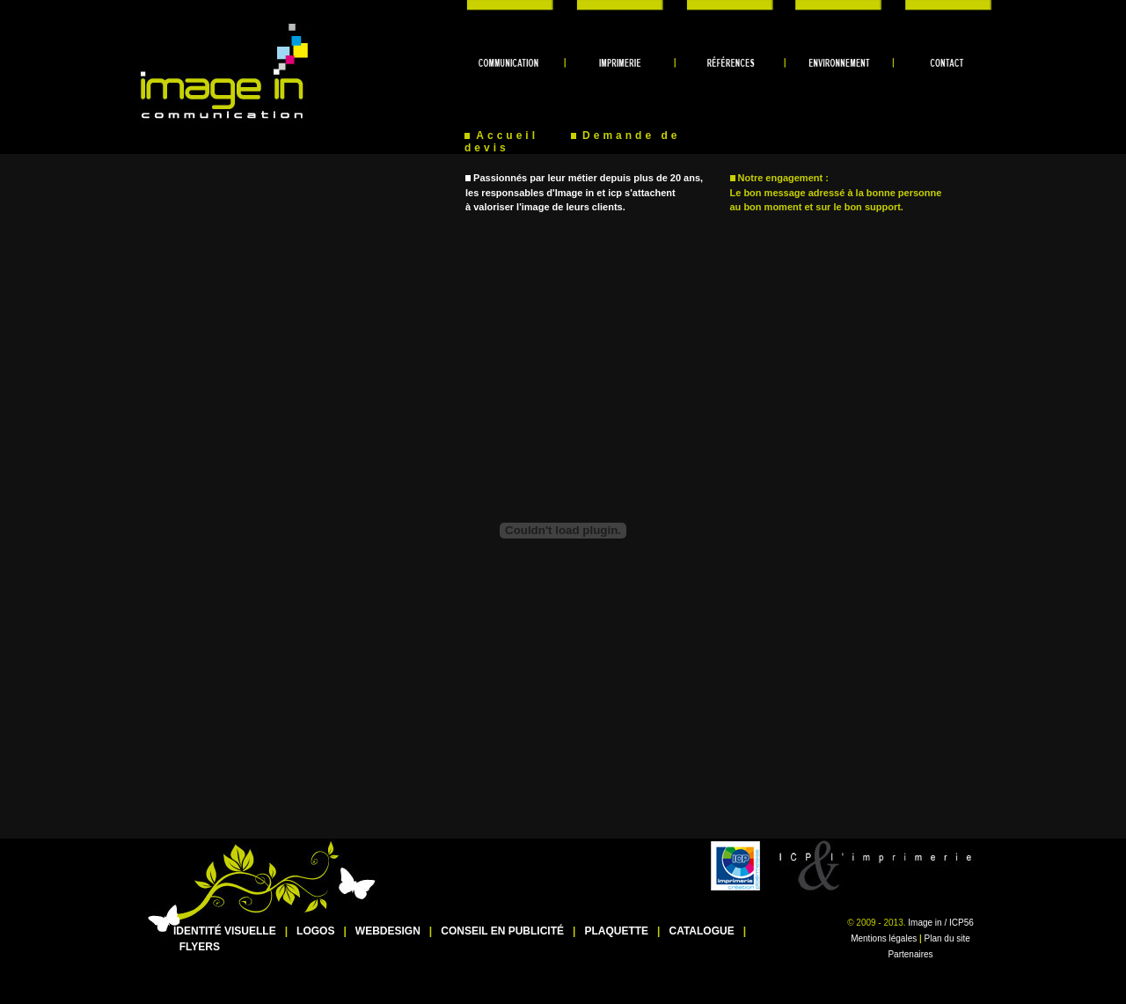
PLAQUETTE (616, 931)
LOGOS (315, 931)
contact (941, 5)
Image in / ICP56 (940, 922)
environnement (835, 5)
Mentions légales (884, 938)
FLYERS (199, 947)
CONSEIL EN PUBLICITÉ (502, 931)
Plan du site (947, 938)
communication (519, 5)
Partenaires (910, 954)
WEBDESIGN (387, 931)
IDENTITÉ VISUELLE (224, 931)
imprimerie (624, 5)
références (730, 5)
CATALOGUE (701, 931)
